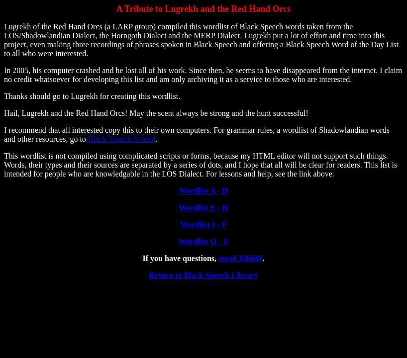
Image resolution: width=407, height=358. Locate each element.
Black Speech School (122, 139)
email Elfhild (240, 258)
